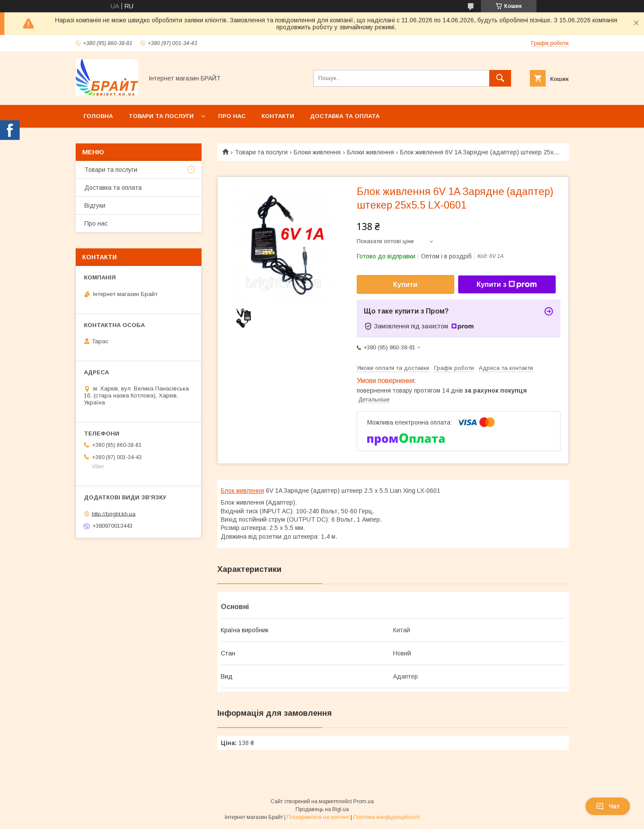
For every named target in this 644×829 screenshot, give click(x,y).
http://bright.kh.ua (114, 513)
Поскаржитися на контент (318, 817)
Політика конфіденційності (386, 817)
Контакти (277, 116)
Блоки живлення (317, 152)
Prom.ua (363, 801)
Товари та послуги (161, 116)
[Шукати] (500, 78)
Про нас (232, 116)
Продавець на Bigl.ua (322, 809)
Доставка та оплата (344, 116)
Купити (405, 284)
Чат (608, 806)
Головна (98, 116)
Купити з (507, 285)
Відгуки (94, 205)
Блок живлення (242, 490)
